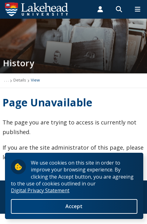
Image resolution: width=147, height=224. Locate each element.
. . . (6, 80)
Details (19, 80)
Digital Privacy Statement (40, 192)
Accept (74, 208)
